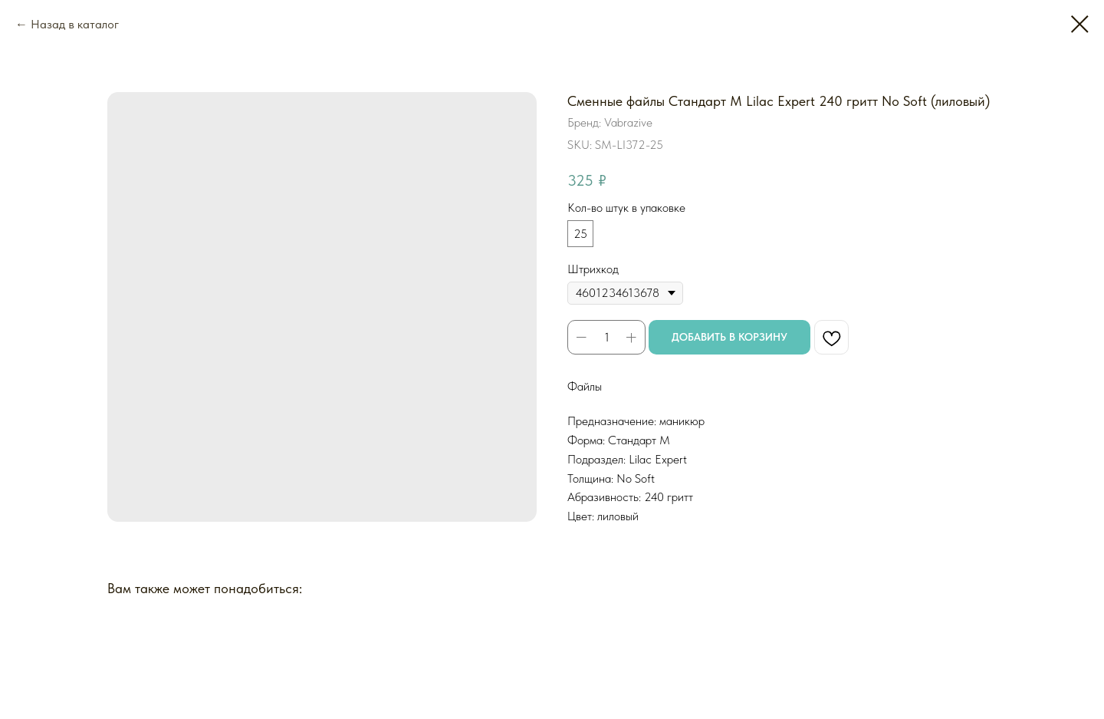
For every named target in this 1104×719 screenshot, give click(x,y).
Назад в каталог (75, 24)
